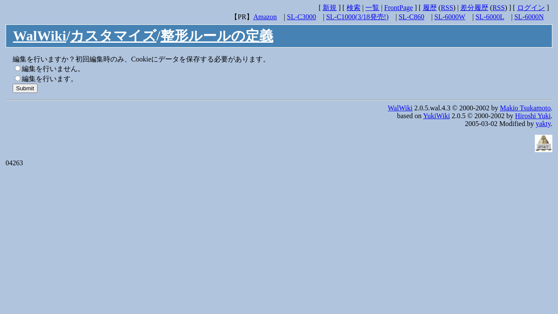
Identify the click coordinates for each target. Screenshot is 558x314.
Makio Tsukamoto (525, 108)
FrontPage (398, 7)
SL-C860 (411, 16)
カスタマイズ (113, 36)
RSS (447, 7)
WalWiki (39, 36)
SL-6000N (529, 16)
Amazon (265, 16)
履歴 (430, 7)
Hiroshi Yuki (533, 115)
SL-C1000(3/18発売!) (357, 16)
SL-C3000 (301, 16)
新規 (330, 7)
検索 (354, 7)
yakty (543, 123)
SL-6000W (449, 16)
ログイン (531, 7)
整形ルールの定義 (216, 36)
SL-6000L (490, 16)
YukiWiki (436, 115)
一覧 (372, 7)
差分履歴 (474, 7)
